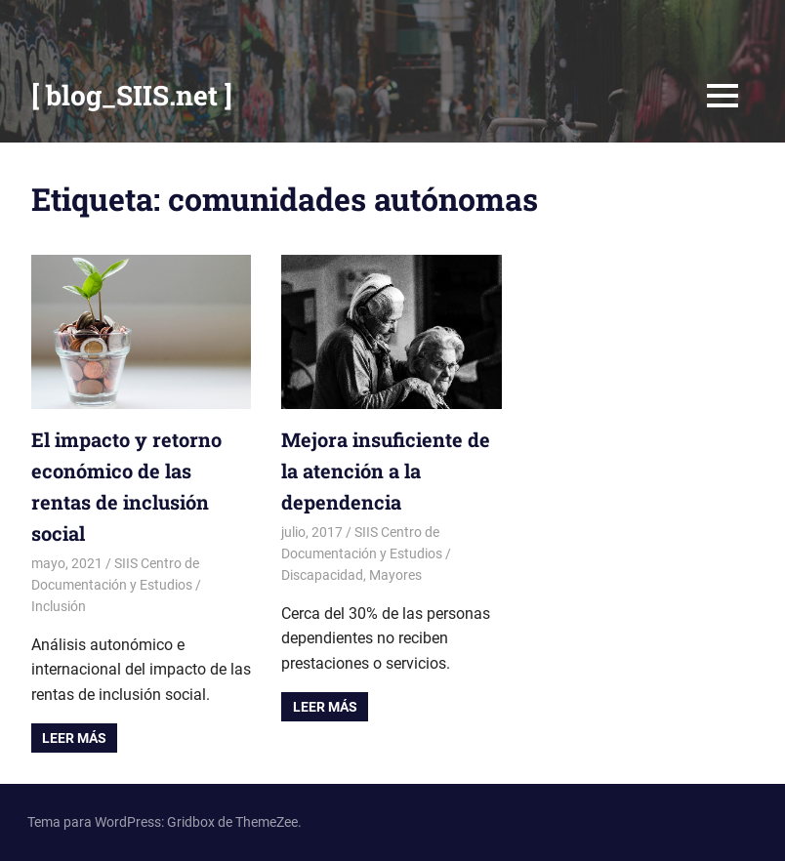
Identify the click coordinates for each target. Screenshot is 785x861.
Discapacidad (322, 575)
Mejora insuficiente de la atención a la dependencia (385, 470)
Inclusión (58, 606)
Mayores (395, 575)
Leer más (74, 738)
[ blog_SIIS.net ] (131, 95)
